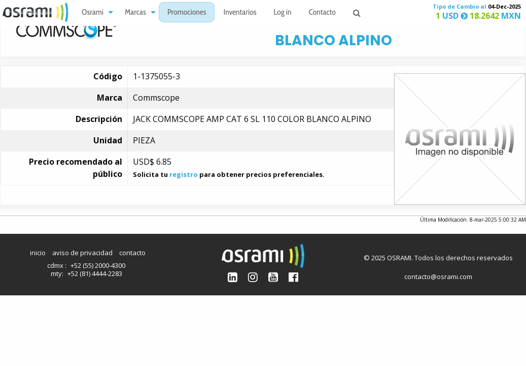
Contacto (322, 13)
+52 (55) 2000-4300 (98, 265)
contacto (132, 252)
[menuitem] (94, 12)
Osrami (92, 13)
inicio (38, 252)
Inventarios (239, 13)
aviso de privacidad (82, 252)
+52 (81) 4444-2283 (94, 273)
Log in (283, 13)
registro (183, 174)
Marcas (135, 13)
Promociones (186, 13)
